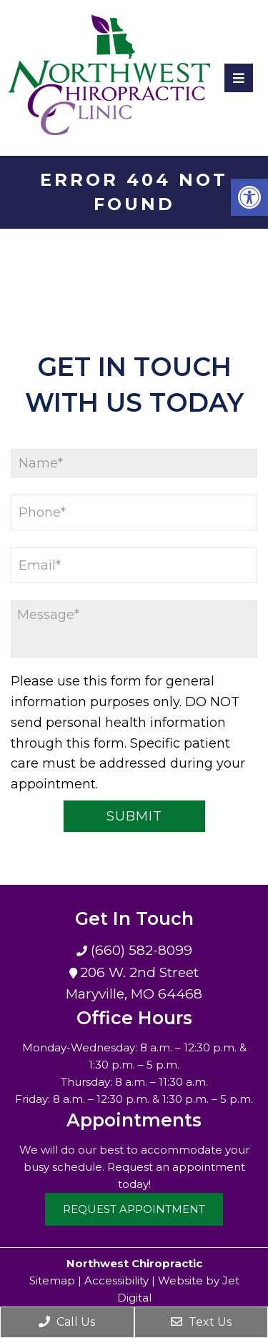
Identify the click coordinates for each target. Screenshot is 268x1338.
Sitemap (52, 1280)
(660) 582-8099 (139, 950)
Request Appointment (134, 1209)
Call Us (67, 1322)
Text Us (201, 1322)
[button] (249, 197)
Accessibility (116, 1280)
